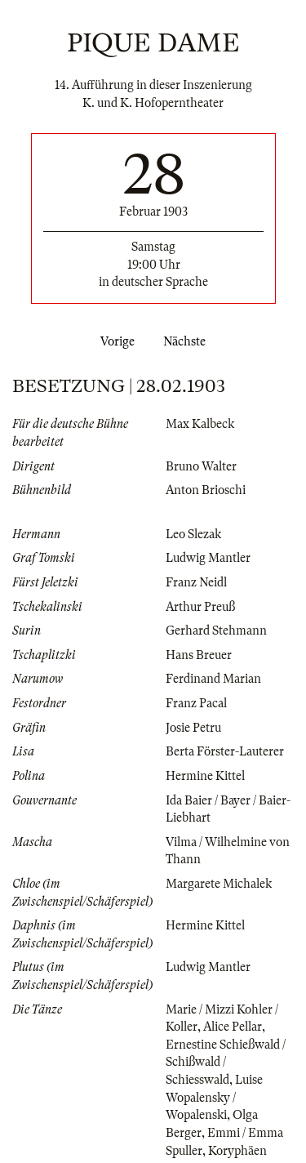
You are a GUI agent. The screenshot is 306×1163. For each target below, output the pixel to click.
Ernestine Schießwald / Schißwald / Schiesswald (226, 1062)
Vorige (114, 341)
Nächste (187, 341)
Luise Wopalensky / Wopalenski (214, 1097)
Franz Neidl (196, 582)
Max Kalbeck (200, 423)
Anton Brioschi (206, 490)
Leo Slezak (193, 534)
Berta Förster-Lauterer (225, 751)
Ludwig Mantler (208, 557)
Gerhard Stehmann (216, 630)
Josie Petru (193, 727)
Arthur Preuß (200, 606)
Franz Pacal (196, 703)
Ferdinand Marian (213, 678)
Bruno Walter (201, 466)
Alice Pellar (232, 1026)
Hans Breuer (199, 655)
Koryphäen (237, 1150)
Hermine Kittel (205, 775)
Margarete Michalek (219, 883)
